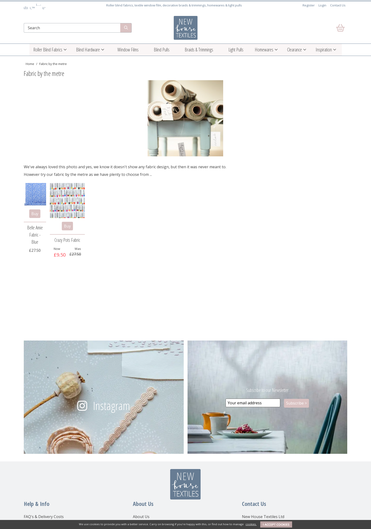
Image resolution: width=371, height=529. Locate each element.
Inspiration (324, 49)
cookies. (251, 524)
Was (78, 249)
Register (309, 5)
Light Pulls (235, 49)
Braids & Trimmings (199, 49)
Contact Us (338, 5)
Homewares (264, 49)
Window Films (128, 49)
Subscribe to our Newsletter (267, 390)
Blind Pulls (161, 49)
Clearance (294, 49)
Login (322, 5)
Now (57, 249)
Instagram (111, 405)
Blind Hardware (88, 49)
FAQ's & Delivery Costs (44, 516)
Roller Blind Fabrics (47, 49)
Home (30, 64)
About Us (141, 516)
